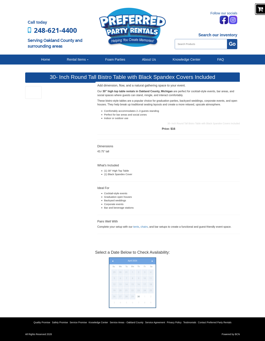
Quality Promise (42, 322)
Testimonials (189, 322)
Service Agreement (155, 322)
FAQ (220, 59)
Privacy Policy (174, 322)
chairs (144, 226)
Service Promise (78, 322)
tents (136, 226)
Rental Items (77, 59)
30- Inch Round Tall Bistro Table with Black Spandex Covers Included (203, 123)
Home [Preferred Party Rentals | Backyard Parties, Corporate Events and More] (45, 59)
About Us (149, 59)
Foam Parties (115, 59)
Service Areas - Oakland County (126, 322)
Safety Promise (60, 322)
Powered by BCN (231, 334)
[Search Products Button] (232, 44)
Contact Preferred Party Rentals (214, 322)
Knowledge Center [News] (186, 59)
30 (138, 296)
